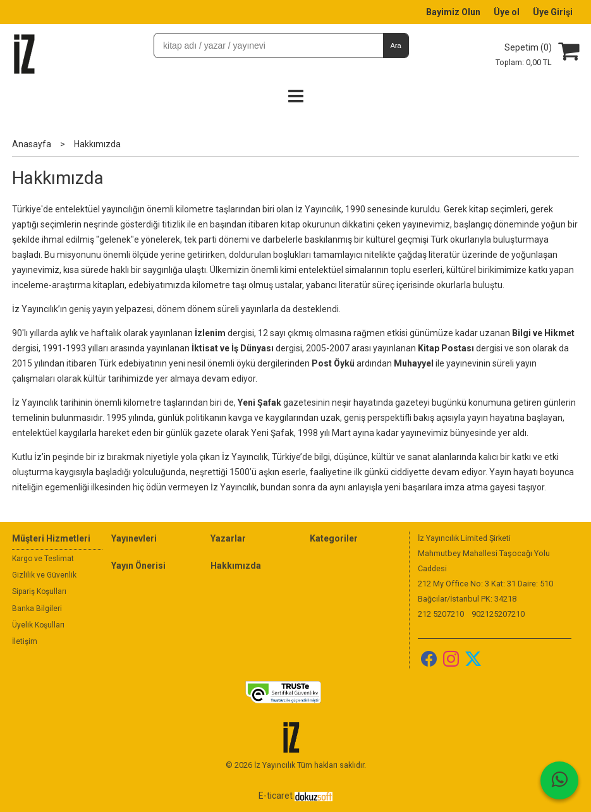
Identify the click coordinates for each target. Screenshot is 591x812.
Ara (395, 45)
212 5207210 (441, 614)
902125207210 (498, 614)
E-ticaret (276, 796)
